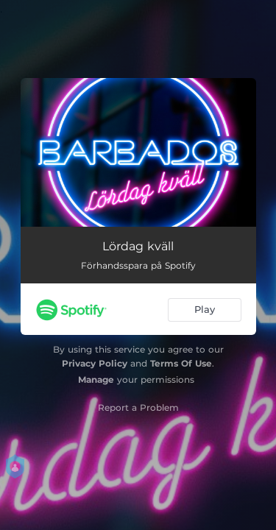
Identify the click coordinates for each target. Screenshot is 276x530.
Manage (96, 379)
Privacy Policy (94, 363)
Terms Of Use (181, 363)
